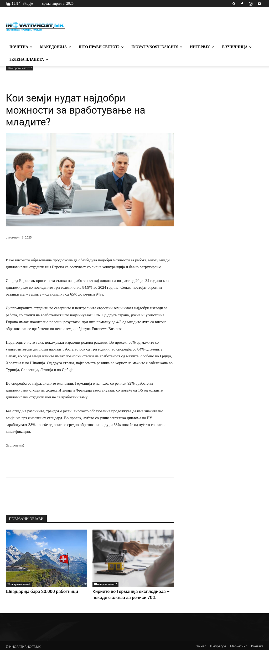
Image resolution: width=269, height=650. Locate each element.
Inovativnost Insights (156, 47)
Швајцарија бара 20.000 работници (34, 591)
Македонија (55, 47)
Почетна (20, 47)
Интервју (202, 47)
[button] (234, 4)
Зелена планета (28, 60)
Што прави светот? (101, 47)
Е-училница (237, 47)
